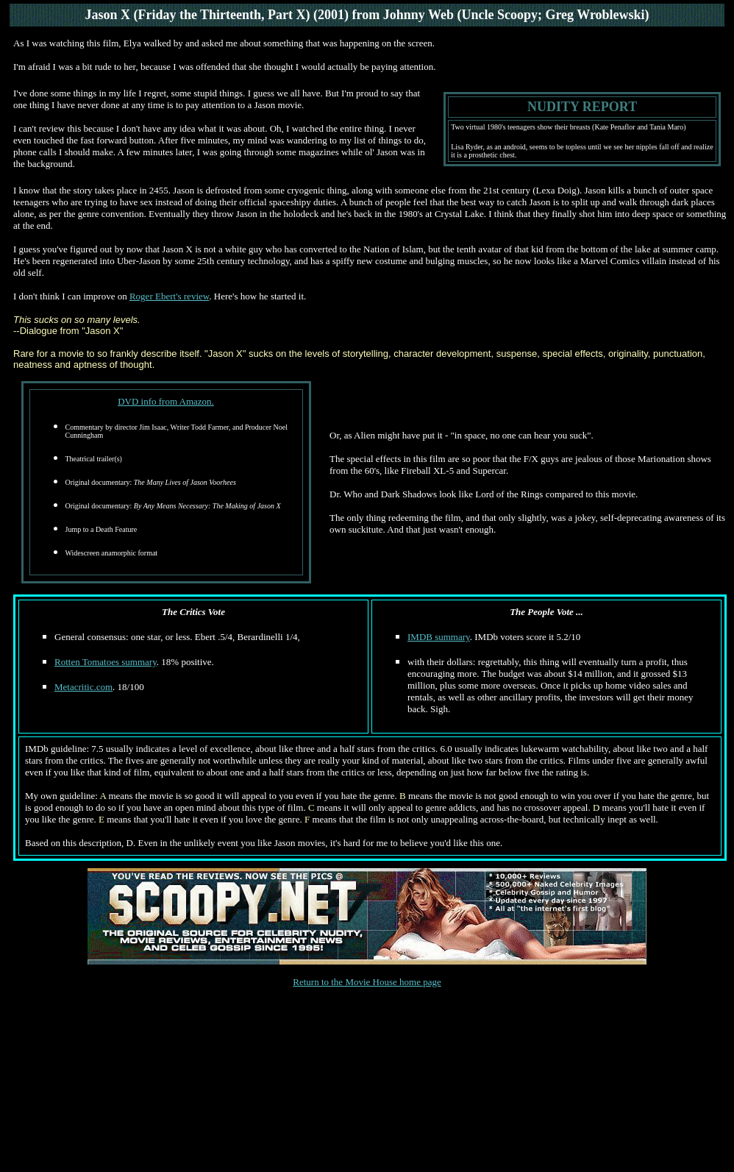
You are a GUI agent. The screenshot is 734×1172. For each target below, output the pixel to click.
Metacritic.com (83, 686)
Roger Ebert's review (169, 296)
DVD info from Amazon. (166, 401)
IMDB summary (438, 636)
